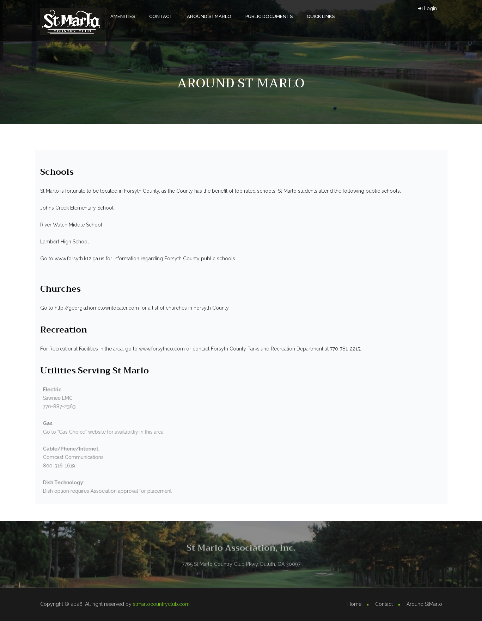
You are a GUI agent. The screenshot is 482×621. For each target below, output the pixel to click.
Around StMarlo (209, 16)
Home (354, 604)
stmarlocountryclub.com (161, 604)
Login (427, 8)
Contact (161, 16)
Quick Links (321, 16)
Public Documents (269, 16)
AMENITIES (122, 16)
